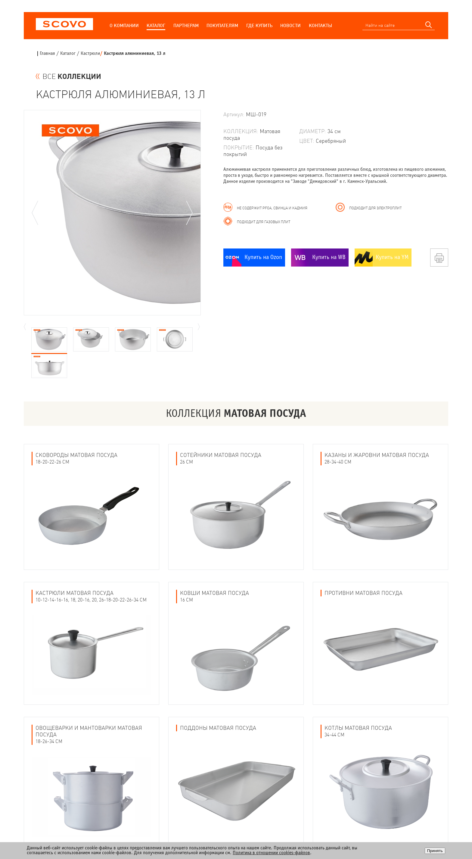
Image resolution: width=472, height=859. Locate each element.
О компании (124, 25)
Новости (290, 25)
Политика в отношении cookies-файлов (271, 853)
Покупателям (222, 25)
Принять (435, 850)
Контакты (320, 25)
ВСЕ (71, 76)
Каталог (156, 25)
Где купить (259, 25)
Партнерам (186, 25)
